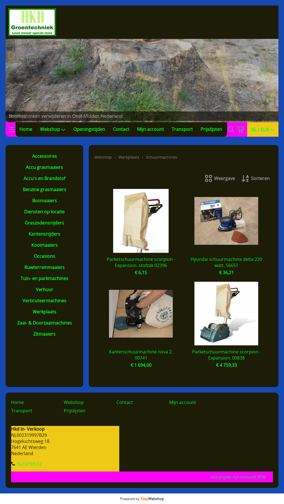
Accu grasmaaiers (44, 167)
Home (25, 129)
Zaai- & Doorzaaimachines (44, 323)
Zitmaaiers (44, 334)
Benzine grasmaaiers (44, 189)
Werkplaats (44, 312)
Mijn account (150, 129)
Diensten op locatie (44, 212)
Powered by (142, 498)
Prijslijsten (211, 129)
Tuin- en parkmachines (44, 278)
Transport (182, 129)
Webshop (52, 129)
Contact (121, 129)
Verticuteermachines (44, 301)
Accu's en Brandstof (44, 178)
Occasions (44, 256)
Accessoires (44, 156)
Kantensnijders (44, 234)
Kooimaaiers (44, 245)
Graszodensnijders (44, 223)
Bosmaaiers (44, 201)
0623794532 (29, 464)
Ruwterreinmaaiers (44, 267)
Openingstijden (89, 129)
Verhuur (44, 289)
